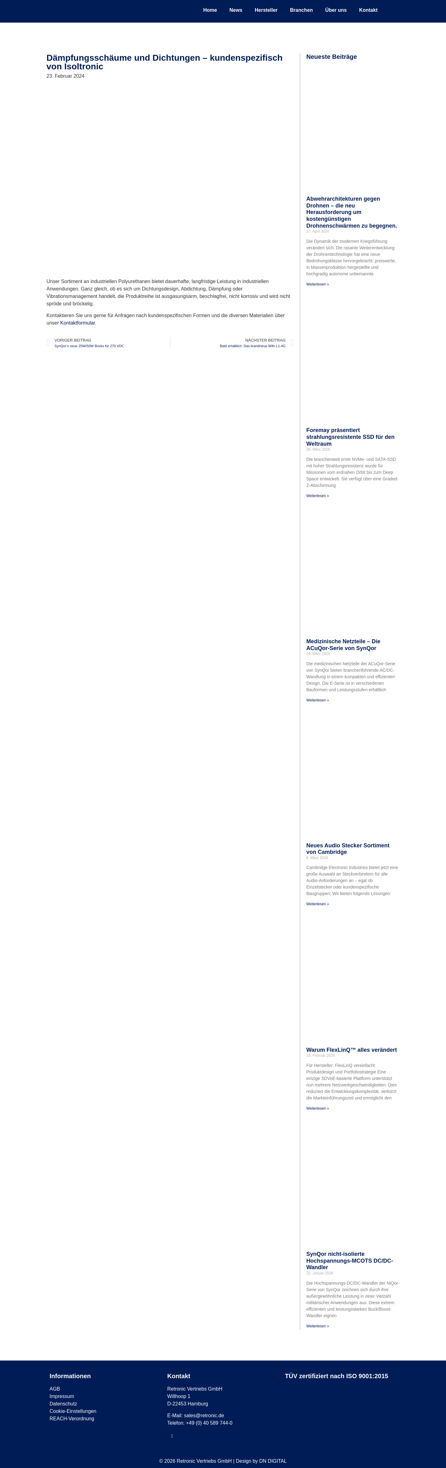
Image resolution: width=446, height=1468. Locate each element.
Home (210, 10)
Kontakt (368, 10)
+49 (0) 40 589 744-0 (209, 1423)
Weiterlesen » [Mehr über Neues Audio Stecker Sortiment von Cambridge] (317, 904)
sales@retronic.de (204, 1415)
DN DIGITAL (273, 1461)
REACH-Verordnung (72, 1418)
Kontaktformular (77, 322)
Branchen (301, 10)
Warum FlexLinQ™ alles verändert (351, 1050)
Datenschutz (63, 1403)
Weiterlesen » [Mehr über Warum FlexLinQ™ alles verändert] (317, 1108)
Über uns (336, 10)
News (236, 10)
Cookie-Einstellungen (73, 1411)
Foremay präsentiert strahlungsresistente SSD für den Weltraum (350, 437)
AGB (55, 1389)
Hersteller (266, 10)
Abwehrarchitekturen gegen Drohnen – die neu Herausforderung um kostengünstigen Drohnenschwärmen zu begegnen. (351, 212)
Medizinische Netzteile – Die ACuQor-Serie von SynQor (343, 644)
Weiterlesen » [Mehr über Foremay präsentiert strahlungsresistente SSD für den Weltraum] (317, 496)
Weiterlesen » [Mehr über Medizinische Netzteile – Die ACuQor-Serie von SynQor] (317, 700)
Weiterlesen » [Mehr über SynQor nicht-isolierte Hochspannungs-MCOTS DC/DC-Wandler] (317, 1326)
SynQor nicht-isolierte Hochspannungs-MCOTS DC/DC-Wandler (349, 1260)
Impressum (62, 1396)
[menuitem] (390, 10)
